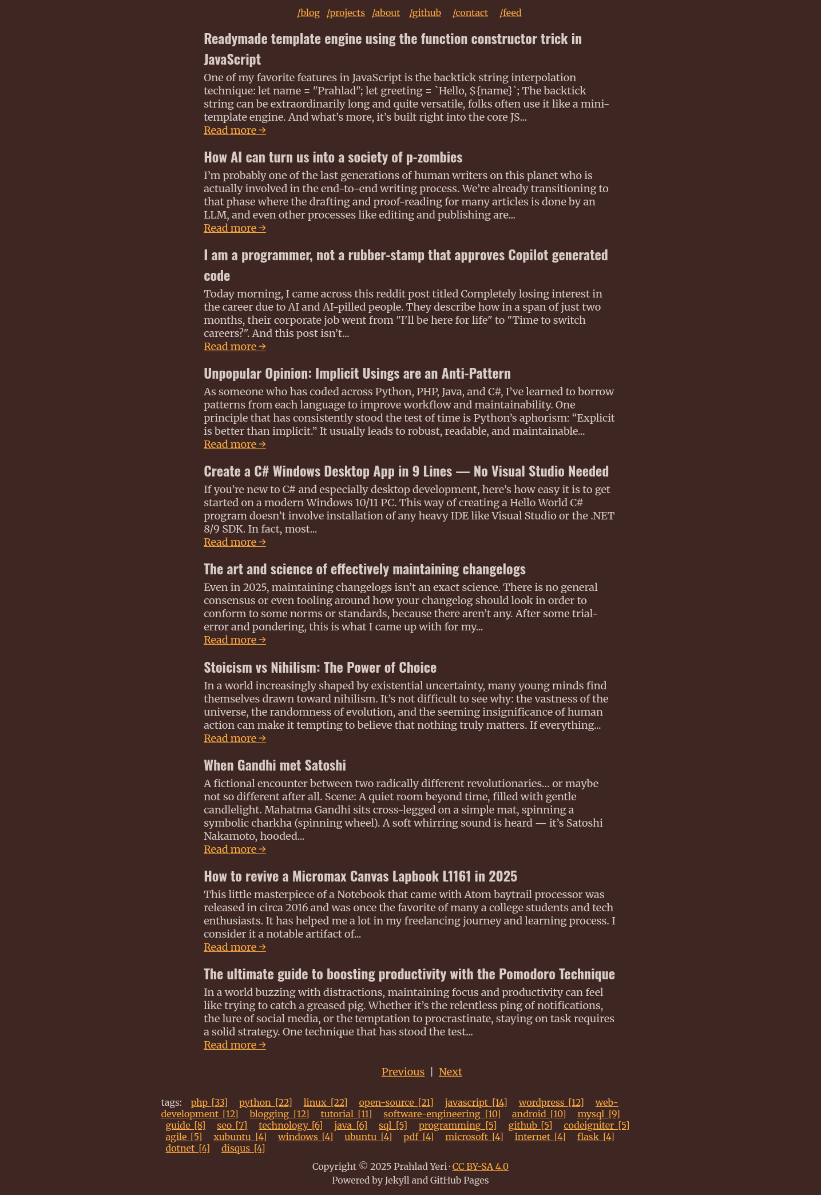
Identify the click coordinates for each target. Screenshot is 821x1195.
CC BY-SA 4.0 (481, 1166)
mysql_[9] (598, 1113)
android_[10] (539, 1113)
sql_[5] (393, 1125)
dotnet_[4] (188, 1148)
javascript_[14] (476, 1102)
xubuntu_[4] (240, 1136)
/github (425, 12)
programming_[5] (458, 1125)
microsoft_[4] (474, 1136)
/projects (346, 12)
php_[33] (209, 1102)
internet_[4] (540, 1136)
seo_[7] (232, 1125)
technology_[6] (291, 1125)
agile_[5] (184, 1136)
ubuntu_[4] (368, 1136)
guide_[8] (186, 1125)
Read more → (235, 130)
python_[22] (265, 1102)
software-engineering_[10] (442, 1113)
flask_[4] (595, 1136)
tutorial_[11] (346, 1113)
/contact (470, 12)
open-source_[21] (396, 1102)
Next (450, 1071)
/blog (308, 12)
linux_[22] (326, 1102)
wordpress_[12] (551, 1102)
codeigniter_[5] (597, 1125)
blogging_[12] (279, 1113)
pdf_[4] (418, 1136)
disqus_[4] (243, 1148)
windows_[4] (306, 1136)
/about (386, 12)
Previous (403, 1071)
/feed (510, 12)
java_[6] (350, 1125)
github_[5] (531, 1125)
